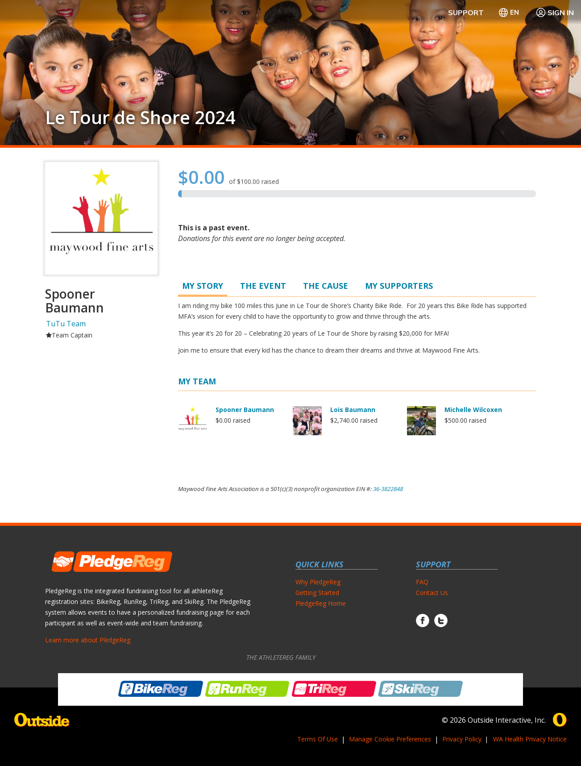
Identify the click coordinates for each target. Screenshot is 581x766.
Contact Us (432, 592)
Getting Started (317, 592)
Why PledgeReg (317, 582)
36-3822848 (388, 489)
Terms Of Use (317, 739)
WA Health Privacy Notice (530, 739)
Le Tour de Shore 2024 (140, 117)
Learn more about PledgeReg (87, 640)
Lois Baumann (352, 409)
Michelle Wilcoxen (473, 409)
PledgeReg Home (320, 603)
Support (466, 12)
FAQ (422, 582)
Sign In (554, 12)
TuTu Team (66, 324)
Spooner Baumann (245, 409)
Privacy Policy (461, 739)
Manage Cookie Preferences (390, 739)
